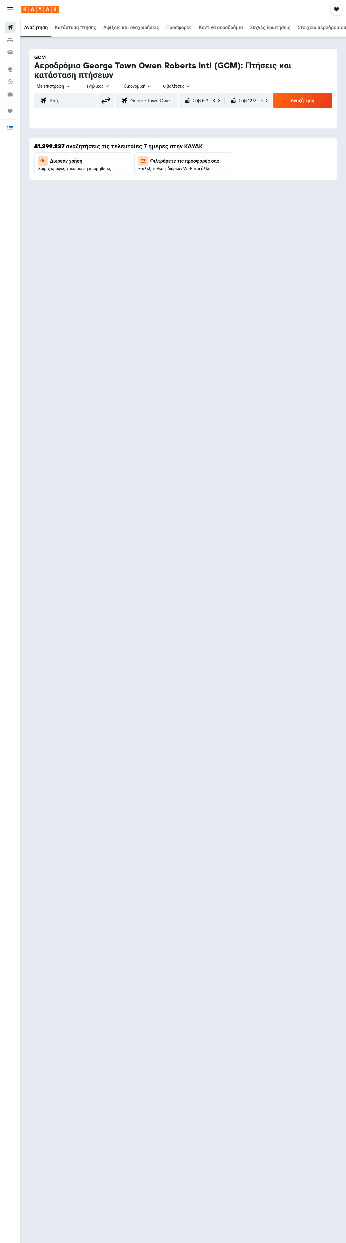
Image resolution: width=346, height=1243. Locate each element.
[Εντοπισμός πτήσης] (10, 82)
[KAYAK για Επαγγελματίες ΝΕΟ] (10, 94)
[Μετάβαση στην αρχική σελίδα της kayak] (40, 9)
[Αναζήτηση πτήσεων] (10, 27)
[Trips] (10, 111)
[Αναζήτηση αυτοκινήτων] (10, 52)
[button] (10, 9)
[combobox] (137, 86)
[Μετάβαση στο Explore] (10, 69)
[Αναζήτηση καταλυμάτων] (10, 40)
